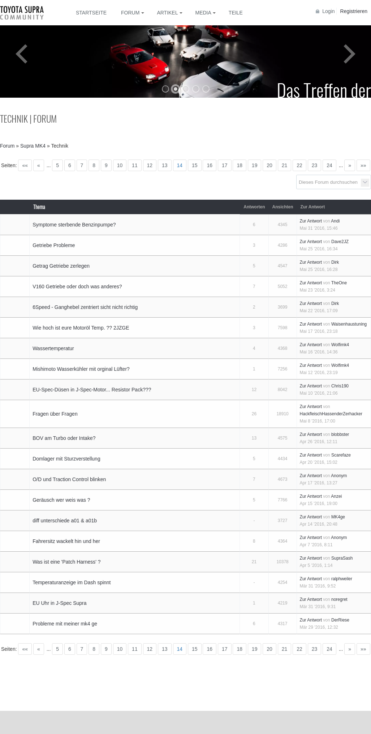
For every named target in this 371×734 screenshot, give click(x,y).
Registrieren (353, 11)
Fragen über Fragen (55, 414)
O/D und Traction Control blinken (69, 479)
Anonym (339, 475)
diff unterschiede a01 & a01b (65, 520)
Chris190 (340, 386)
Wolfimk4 (340, 344)
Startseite (91, 13)
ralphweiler (341, 578)
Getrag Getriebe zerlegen (61, 266)
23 (315, 165)
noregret (339, 599)
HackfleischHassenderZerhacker (331, 413)
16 (209, 165)
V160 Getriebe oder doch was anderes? (77, 286)
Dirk (335, 262)
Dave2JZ (340, 241)
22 (299, 165)
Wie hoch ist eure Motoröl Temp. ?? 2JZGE (81, 328)
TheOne (339, 282)
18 (239, 165)
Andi (335, 221)
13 (165, 165)
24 (329, 165)
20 (269, 165)
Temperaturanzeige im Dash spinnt (72, 582)
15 (195, 165)
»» (363, 165)
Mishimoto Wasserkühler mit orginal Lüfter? (81, 369)
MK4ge (338, 516)
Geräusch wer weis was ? (61, 500)
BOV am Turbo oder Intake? (64, 438)
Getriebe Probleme (54, 245)
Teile (236, 13)
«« (25, 165)
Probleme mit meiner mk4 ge (65, 624)
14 (180, 165)
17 (225, 165)
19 (255, 165)
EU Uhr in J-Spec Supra (59, 603)
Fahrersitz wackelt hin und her (66, 541)
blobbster (340, 434)
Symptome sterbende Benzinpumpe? (74, 225)
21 (285, 165)
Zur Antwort (311, 221)
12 (150, 165)
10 (120, 165)
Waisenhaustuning (349, 324)
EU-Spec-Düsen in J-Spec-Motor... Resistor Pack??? (92, 390)
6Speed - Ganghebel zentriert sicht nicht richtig (85, 307)
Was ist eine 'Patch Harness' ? (66, 562)
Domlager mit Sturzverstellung (66, 459)
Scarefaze (341, 455)
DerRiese (340, 620)
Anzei (336, 496)
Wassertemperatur (53, 348)
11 (135, 165)
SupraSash (342, 558)
